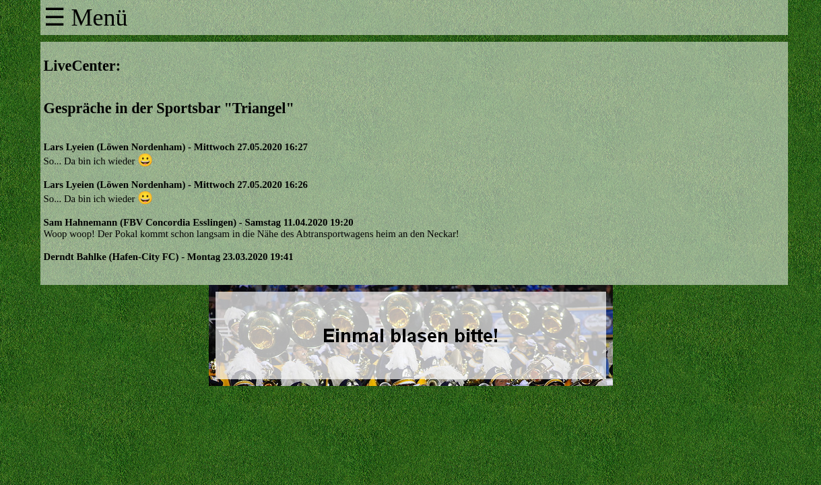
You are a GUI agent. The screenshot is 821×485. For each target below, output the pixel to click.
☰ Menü (86, 17)
